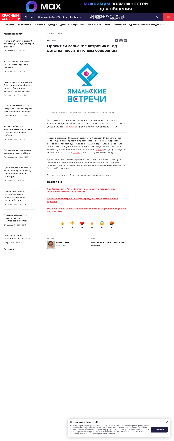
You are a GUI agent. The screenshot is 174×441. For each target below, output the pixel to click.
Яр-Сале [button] (74, 17)
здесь (99, 149)
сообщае (71, 126)
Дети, (110, 242)
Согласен (159, 429)
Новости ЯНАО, (99, 242)
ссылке (76, 152)
